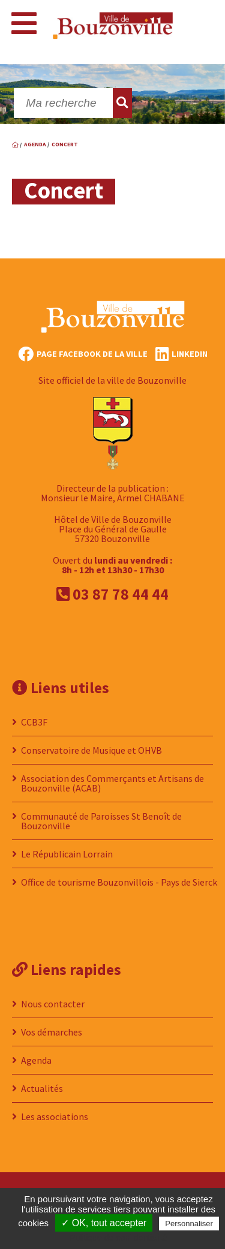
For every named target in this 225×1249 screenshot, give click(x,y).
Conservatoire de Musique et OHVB (91, 750)
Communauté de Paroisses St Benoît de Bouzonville (101, 820)
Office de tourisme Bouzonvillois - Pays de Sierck (119, 882)
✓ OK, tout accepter (103, 1223)
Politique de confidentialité (118, 1237)
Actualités (42, 1088)
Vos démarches (51, 1032)
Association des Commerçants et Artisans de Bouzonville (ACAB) (112, 783)
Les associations (54, 1116)
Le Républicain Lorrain (67, 854)
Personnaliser (189, 1223)
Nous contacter (53, 1004)
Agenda (36, 1060)
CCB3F (34, 722)
